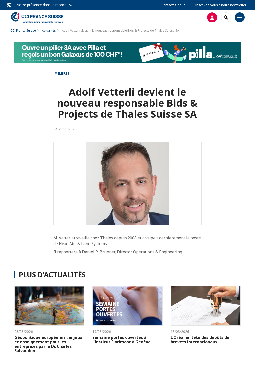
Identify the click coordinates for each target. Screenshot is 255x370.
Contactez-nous (173, 5)
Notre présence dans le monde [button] (41, 4)
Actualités (49, 30)
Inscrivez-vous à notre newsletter (220, 5)
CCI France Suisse (23, 30)
